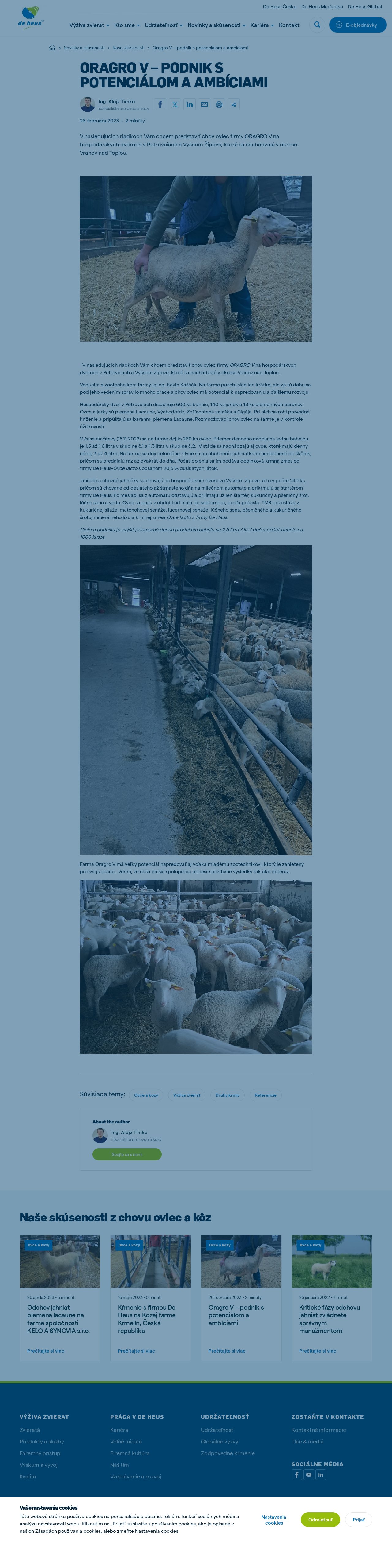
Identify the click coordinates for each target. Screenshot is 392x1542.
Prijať (359, 1519)
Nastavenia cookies (274, 1519)
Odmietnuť (320, 1519)
